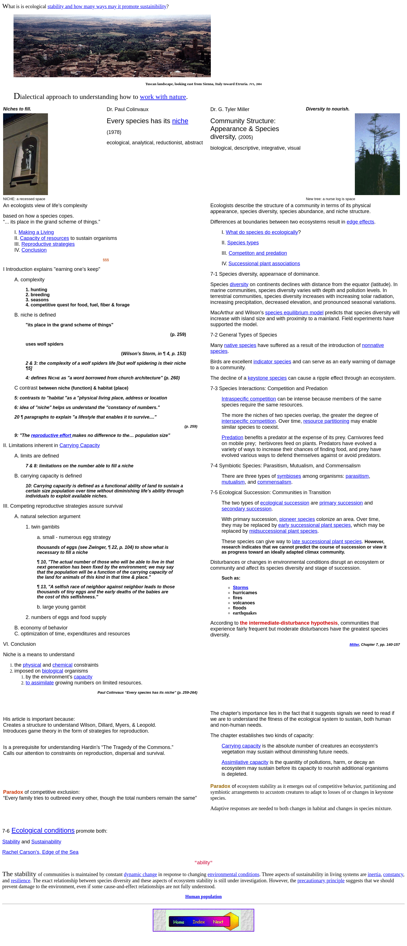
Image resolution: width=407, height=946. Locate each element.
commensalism (274, 482)
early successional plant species (314, 525)
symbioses (289, 476)
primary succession (341, 503)
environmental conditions (233, 875)
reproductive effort (51, 435)
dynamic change (140, 875)
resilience (20, 881)
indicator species (272, 361)
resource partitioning (326, 421)
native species (240, 345)
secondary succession (246, 509)
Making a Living (36, 232)
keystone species (267, 378)
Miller (354, 644)
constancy (393, 875)
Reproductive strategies (48, 244)
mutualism (233, 482)
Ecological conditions (43, 830)
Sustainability (46, 842)
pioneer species (297, 519)
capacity (83, 677)
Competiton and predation (258, 253)
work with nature (163, 96)
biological (52, 671)
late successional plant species (327, 541)
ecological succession (284, 503)
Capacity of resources (44, 238)
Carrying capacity (241, 746)
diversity (239, 284)
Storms (240, 587)
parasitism (357, 476)
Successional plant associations (264, 263)
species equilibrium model (294, 312)
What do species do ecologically (262, 232)
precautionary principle (320, 881)
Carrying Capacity (79, 445)
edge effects (360, 222)
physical (32, 665)
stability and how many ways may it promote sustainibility (107, 6)
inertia (374, 875)
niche (180, 121)
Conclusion (34, 250)
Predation (232, 437)
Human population (203, 896)
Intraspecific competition (249, 399)
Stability (11, 842)
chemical (62, 665)
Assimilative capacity (245, 762)
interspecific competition (249, 421)
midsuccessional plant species (283, 531)
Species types (243, 243)
